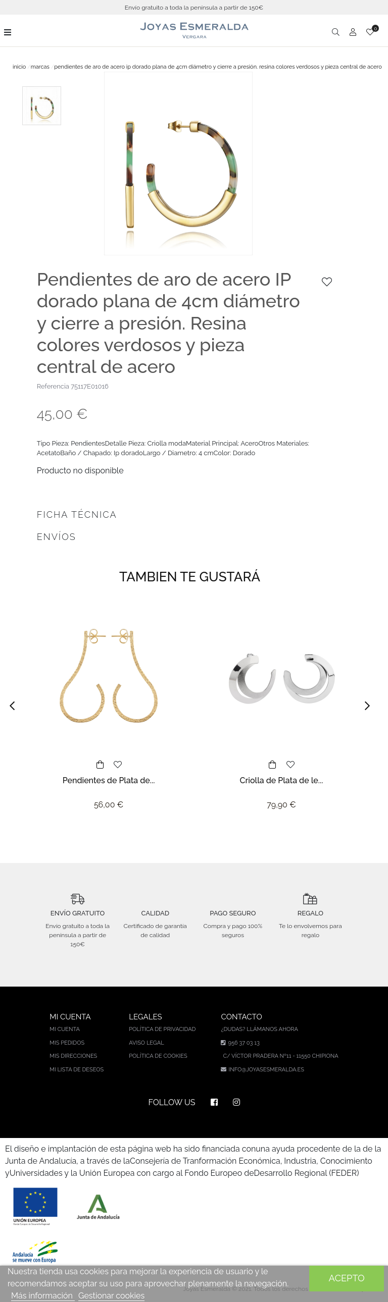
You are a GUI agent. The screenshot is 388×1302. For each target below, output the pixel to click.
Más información (43, 1295)
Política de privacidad (162, 1029)
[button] (15, 706)
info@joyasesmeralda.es (266, 1069)
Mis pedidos (67, 1043)
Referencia (53, 386)
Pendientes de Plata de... (109, 780)
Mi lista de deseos (77, 1069)
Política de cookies (158, 1056)
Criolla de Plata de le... (281, 780)
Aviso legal (146, 1043)
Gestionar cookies (111, 1295)
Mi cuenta (65, 1029)
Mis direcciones (73, 1056)
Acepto (347, 1278)
